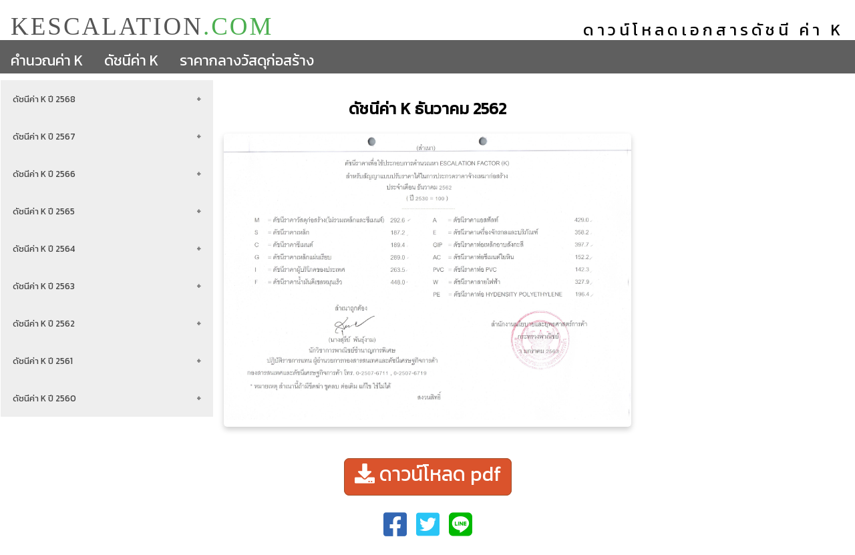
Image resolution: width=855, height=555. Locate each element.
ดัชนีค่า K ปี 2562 (44, 323)
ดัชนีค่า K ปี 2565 (44, 211)
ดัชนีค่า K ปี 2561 (43, 360)
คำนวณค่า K (47, 60)
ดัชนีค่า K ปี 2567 (44, 136)
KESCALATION (142, 25)
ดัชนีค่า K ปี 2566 (44, 173)
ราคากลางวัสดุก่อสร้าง (247, 60)
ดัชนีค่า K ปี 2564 (44, 248)
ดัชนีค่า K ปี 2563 (44, 286)
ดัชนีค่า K (131, 60)
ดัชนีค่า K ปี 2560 (44, 398)
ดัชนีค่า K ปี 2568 (44, 99)
